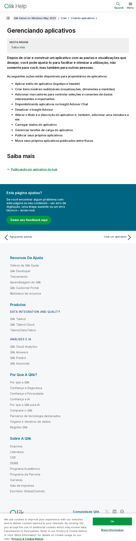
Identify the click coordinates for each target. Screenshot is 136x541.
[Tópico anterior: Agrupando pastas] (35, 237)
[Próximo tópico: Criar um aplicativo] (101, 237)
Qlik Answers (19, 352)
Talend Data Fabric (23, 330)
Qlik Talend (18, 319)
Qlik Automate (20, 363)
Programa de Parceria (25, 474)
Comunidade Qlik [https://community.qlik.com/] (86, 512)
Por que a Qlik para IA (25, 404)
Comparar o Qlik (21, 410)
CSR (13, 457)
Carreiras (16, 480)
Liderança (17, 452)
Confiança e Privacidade (27, 393)
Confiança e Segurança (26, 388)
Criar (64, 18)
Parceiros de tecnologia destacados (35, 416)
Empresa (16, 446)
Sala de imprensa (22, 485)
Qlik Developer (20, 271)
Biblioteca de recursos (25, 293)
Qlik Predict (18, 358)
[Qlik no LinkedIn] (114, 511)
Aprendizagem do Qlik (25, 282)
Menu (130, 7)
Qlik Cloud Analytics (23, 346)
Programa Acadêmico (25, 468)
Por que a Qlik (19, 382)
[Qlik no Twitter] (107, 511)
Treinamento (19, 276)
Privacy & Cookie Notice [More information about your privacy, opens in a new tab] (27, 538)
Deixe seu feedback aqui (28, 220)
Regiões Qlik (19, 427)
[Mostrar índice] (8, 18)
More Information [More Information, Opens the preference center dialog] (112, 530)
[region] (68, 527)
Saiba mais (18, 47)
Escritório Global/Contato (27, 491)
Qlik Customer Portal (24, 288)
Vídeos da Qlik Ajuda (24, 265)
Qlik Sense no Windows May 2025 (35, 18)
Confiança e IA (20, 399)
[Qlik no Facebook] (122, 511)
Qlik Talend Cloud (22, 324)
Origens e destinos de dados (30, 421)
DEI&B (14, 463)
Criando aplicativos (82, 18)
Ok (112, 521)
